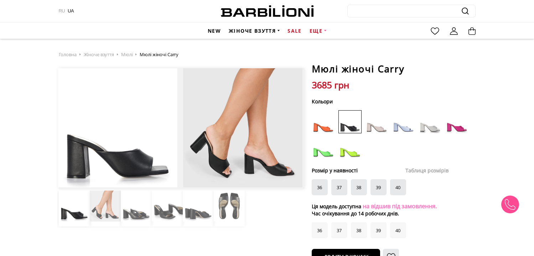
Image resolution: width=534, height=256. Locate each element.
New (214, 30)
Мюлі (127, 54)
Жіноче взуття (252, 30)
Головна (68, 54)
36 (319, 187)
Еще (316, 30)
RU (62, 11)
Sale (294, 30)
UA (71, 11)
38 (358, 187)
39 (378, 187)
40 (397, 187)
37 (339, 187)
